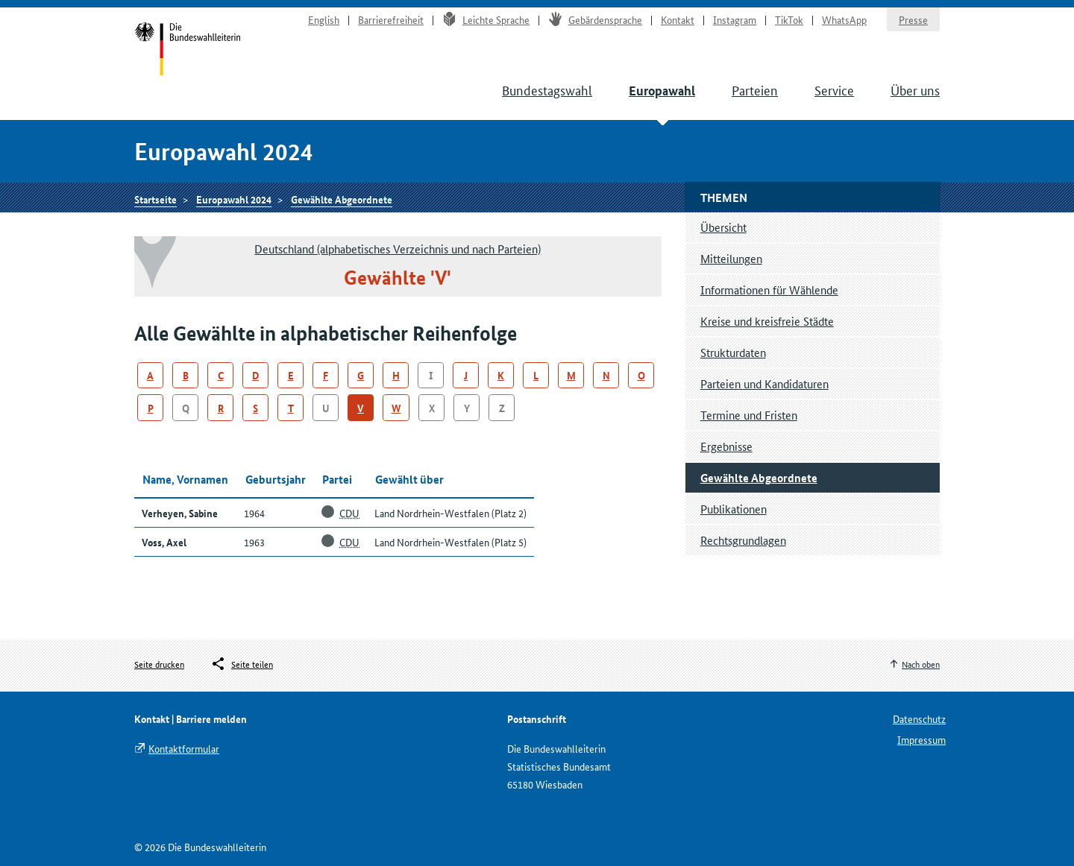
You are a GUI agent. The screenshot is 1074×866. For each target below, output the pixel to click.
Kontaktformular (183, 748)
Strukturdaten (733, 352)
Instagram (734, 19)
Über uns (915, 89)
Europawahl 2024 (233, 199)
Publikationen (733, 508)
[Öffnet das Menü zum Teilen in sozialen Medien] (241, 664)
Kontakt (677, 19)
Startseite (187, 50)
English (323, 19)
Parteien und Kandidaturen (764, 383)
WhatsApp (844, 19)
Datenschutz (919, 718)
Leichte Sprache (486, 19)
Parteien (755, 89)
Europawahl (662, 90)
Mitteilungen (731, 258)
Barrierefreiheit (391, 19)
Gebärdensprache (595, 19)
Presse (913, 19)
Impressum (921, 739)
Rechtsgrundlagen (743, 540)
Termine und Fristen (748, 415)
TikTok (789, 19)
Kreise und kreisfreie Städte (767, 321)
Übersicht (723, 227)
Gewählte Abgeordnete (341, 199)
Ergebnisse (726, 446)
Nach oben (921, 664)
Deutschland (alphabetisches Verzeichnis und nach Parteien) (397, 248)
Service (834, 89)
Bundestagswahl (547, 89)
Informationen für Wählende (769, 289)
